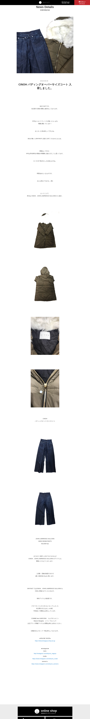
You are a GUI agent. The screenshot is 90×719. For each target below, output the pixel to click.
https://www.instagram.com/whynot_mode (45, 658)
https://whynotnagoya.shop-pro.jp (45, 641)
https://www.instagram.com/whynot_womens (45, 664)
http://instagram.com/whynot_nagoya (45, 653)
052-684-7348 (65, 3)
